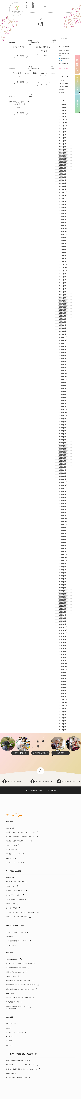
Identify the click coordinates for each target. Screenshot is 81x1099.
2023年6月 (63, 210)
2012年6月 (63, 609)
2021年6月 (63, 283)
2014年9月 (63, 527)
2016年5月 (63, 467)
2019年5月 (63, 358)
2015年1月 (63, 515)
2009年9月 (63, 709)
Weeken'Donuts (10, 916)
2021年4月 (63, 289)
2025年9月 (63, 129)
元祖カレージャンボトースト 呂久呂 (17, 929)
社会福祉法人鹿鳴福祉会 (12, 972)
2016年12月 (63, 446)
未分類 (61, 89)
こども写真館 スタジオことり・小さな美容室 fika (20, 925)
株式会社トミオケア (11, 989)
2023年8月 (63, 204)
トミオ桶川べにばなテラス (68, 781)
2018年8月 (63, 385)
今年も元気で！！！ (20, 47)
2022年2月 (63, 258)
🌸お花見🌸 (63, 68)
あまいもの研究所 (11, 920)
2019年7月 (63, 352)
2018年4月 (63, 397)
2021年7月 (63, 280)
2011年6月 (63, 645)
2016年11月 (63, 449)
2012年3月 (63, 618)
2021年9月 (63, 274)
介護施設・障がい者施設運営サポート (17, 853)
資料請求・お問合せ (40, 753)
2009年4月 (63, 724)
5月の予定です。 (63, 64)
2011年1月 (63, 660)
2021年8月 (63, 277)
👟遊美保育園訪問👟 (64, 59)
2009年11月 (63, 702)
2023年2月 (63, 222)
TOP (40, 770)
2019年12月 (63, 337)
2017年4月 (63, 434)
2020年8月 (63, 313)
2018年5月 (63, 394)
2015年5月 (63, 503)
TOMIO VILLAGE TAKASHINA (15, 894)
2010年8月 (63, 675)
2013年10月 (63, 561)
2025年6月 (63, 138)
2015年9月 (63, 491)
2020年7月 (63, 316)
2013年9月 (63, 564)
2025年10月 (63, 126)
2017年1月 (63, 443)
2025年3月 (63, 147)
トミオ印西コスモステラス (14, 781)
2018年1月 (63, 406)
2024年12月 (63, 156)
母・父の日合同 (64, 50)
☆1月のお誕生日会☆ (44, 47)
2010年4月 (63, 687)
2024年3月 (63, 183)
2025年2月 (63, 150)
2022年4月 (63, 252)
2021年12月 (63, 265)
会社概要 (26, 5)
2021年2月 (63, 295)
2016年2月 (63, 476)
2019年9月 (63, 346)
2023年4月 (63, 216)
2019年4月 (63, 361)
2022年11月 (63, 231)
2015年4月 (63, 506)
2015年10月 (63, 488)
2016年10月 (63, 452)
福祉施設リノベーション (13, 866)
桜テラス (62, 92)
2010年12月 (63, 663)
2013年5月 (63, 576)
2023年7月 (63, 207)
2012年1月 (63, 624)
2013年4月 (63, 579)
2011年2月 (63, 657)
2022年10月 (63, 234)
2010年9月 (63, 672)
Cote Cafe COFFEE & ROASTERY (16, 912)
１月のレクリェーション (20, 73)
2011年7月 (63, 642)
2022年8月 (63, 240)
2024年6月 (63, 174)
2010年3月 (63, 690)
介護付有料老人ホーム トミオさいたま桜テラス (20, 1002)
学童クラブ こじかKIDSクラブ (15, 985)
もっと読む (20, 56)
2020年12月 (63, 301)
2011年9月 (63, 636)
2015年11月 (63, 485)
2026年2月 (63, 113)
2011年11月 (63, 630)
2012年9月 (63, 600)
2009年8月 (63, 712)
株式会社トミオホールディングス (16, 945)
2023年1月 (63, 225)
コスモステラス (30, 42)
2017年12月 (63, 410)
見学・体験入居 (20, 753)
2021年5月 (63, 286)
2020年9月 (63, 310)
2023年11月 (63, 195)
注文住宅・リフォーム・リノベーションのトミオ (20, 845)
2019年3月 (63, 364)
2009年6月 (63, 718)
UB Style (8, 1041)
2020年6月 (63, 319)
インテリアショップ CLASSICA (15, 903)
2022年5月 (63, 249)
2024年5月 (63, 177)
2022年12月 (63, 228)
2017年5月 (63, 431)
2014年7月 (63, 533)
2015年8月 (63, 494)
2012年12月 (63, 591)
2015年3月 (63, 509)
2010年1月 (63, 696)
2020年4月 (63, 325)
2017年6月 (63, 428)
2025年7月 (63, 135)
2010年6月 (63, 681)
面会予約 (60, 753)
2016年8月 (63, 458)
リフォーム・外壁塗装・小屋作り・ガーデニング (20, 849)
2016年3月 (63, 473)
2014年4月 (63, 542)
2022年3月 (63, 255)
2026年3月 (63, 110)
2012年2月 (63, 621)
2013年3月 (63, 582)
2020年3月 (63, 328)
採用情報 (33, 5)
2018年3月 (63, 400)
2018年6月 (63, 391)
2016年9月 (63, 455)
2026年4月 (63, 107)
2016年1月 (63, 479)
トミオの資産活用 (11, 862)
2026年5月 (63, 104)
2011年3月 (63, 654)
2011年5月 (63, 648)
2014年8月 (63, 530)
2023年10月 (63, 198)
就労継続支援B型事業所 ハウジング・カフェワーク (21, 1082)
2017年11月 (63, 413)
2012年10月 (63, 597)
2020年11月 (63, 304)
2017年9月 (63, 419)
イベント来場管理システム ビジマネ (17, 953)
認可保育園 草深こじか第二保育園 (16, 980)
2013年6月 (63, 573)
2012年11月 (63, 594)
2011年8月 (63, 639)
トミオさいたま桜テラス (41, 781)
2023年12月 (63, 192)
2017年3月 (63, 437)
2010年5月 (63, 684)
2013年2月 (63, 585)
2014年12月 (63, 518)
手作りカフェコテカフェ (13, 907)
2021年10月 (63, 271)
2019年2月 (63, 367)
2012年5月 (63, 612)
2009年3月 (63, 727)
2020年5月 (63, 322)
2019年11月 (63, 340)
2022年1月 (63, 262)
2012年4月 (63, 615)
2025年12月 (63, 120)
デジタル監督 (10, 958)
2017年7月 (63, 425)
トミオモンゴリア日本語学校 (14, 1045)
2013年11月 (63, 558)
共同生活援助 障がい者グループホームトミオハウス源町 (17, 1020)
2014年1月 (63, 551)
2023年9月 (63, 201)
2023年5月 (63, 213)
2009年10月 (63, 706)
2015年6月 (63, 500)
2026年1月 (63, 117)
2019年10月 (63, 343)
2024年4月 (63, 180)
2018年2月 (63, 403)
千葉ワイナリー (10, 899)
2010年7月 (63, 678)
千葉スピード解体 (11, 858)
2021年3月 (63, 292)
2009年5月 (63, 721)
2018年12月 (63, 373)
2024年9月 (63, 165)
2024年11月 (63, 159)
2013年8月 (63, 567)
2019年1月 (63, 370)
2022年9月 (63, 237)
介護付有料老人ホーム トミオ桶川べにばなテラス (21, 997)
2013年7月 (63, 570)
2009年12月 (63, 699)
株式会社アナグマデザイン (14, 875)
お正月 (61, 80)
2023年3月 (63, 219)
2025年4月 (63, 144)
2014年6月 (63, 536)
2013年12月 (63, 554)
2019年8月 (63, 349)
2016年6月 (63, 464)
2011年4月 (63, 651)
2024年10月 (63, 162)
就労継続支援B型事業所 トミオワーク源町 (18, 1010)
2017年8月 (63, 422)
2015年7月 (63, 497)
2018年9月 (63, 382)
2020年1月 (63, 334)
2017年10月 (63, 416)
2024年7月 (63, 171)
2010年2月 (63, 693)
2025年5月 (63, 141)
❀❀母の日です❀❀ (64, 54)
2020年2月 (63, 331)
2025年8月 (63, 132)
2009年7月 (63, 715)
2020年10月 (63, 307)
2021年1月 (63, 298)
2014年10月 (63, 524)
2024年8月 (63, 168)
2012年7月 (63, 606)
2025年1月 (63, 153)
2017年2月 (63, 440)
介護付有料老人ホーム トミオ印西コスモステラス (21, 993)
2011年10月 (63, 633)
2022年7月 (63, 243)
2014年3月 (63, 545)
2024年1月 (63, 189)
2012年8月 (63, 603)
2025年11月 (63, 123)
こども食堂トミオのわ (12, 1014)
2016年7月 (63, 461)
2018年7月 (63, 388)
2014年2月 (63, 548)
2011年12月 (63, 627)
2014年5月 (63, 539)
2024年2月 (63, 186)
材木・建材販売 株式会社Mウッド (16, 1090)
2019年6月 (63, 355)
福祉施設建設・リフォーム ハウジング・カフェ (20, 1077)
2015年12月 (63, 482)
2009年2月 (63, 730)
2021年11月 (63, 268)
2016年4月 (63, 470)
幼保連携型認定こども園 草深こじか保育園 (19, 976)
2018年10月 (63, 379)
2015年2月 (63, 512)
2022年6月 (63, 246)
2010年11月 (63, 666)
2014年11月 (63, 521)
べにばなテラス (53, 42)
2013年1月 (63, 588)
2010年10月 (63, 669)
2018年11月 (63, 376)
